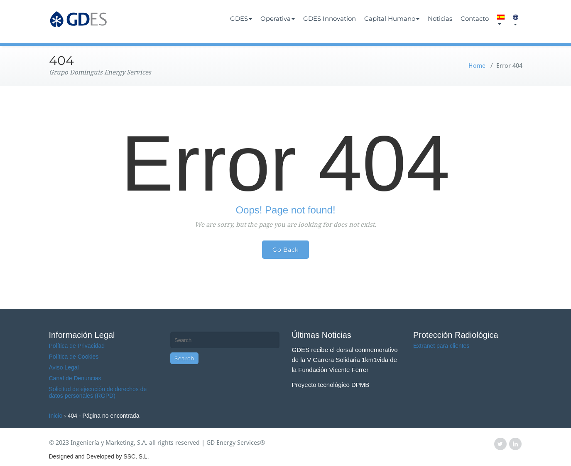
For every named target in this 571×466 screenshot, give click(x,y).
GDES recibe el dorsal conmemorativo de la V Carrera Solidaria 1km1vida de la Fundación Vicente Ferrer (345, 359)
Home (476, 65)
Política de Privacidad (77, 345)
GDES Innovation (329, 18)
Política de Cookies (74, 356)
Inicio (56, 415)
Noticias (440, 18)
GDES (241, 18)
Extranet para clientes (441, 345)
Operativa (277, 18)
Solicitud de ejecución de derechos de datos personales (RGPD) (98, 392)
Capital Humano (391, 18)
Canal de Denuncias (75, 378)
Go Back (285, 249)
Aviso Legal (64, 367)
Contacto (475, 18)
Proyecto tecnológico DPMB (331, 384)
